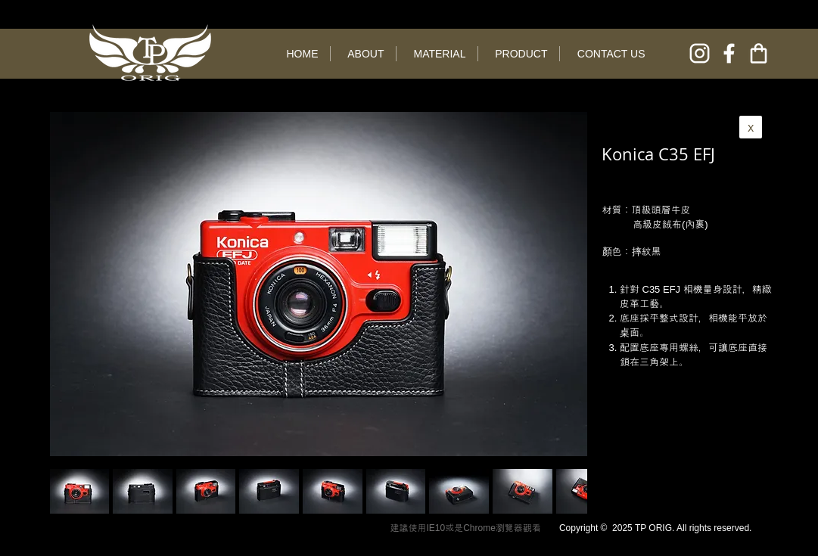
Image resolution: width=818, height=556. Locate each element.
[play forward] (568, 491)
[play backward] (69, 491)
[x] (750, 127)
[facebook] (729, 53)
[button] (143, 491)
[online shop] (758, 53)
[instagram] (699, 53)
